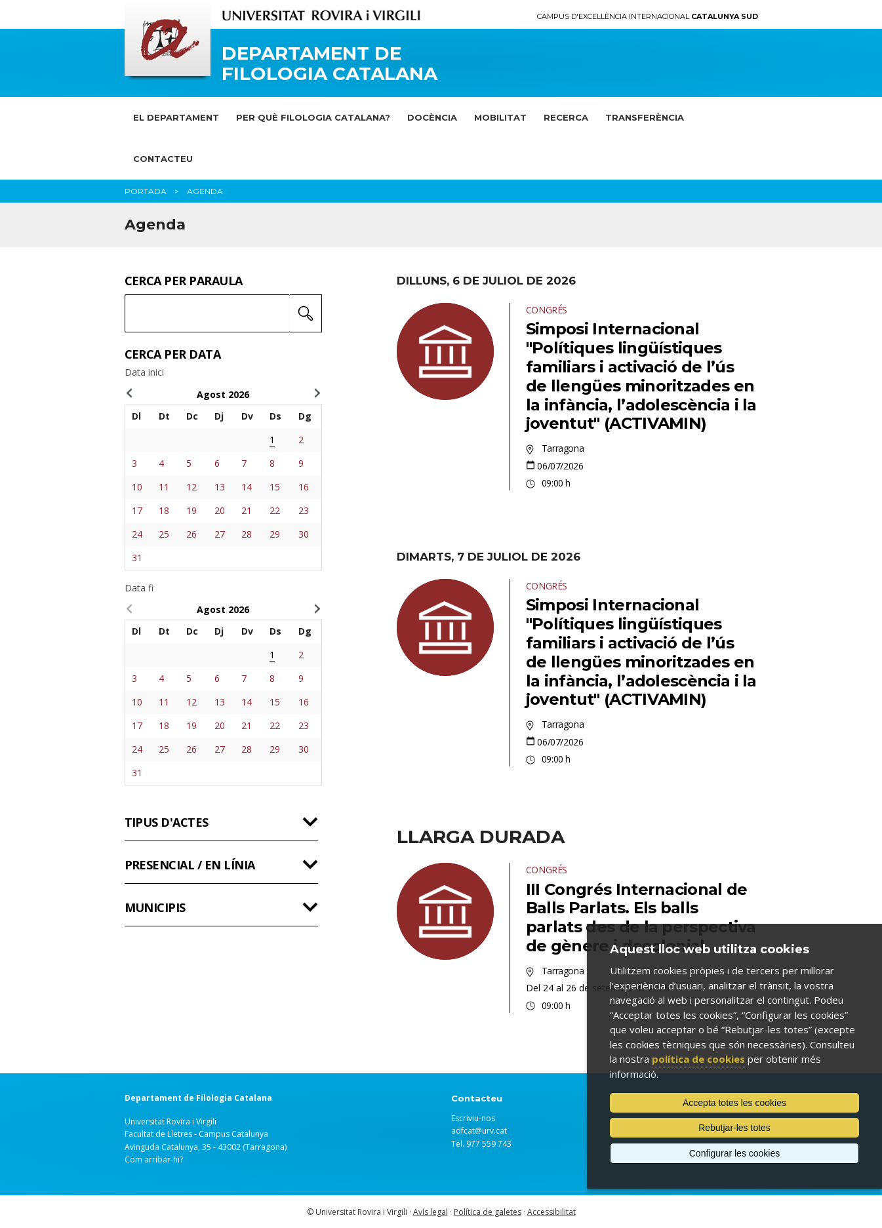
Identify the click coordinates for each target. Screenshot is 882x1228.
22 (275, 510)
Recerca (566, 117)
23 (303, 510)
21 (246, 510)
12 (191, 487)
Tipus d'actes (167, 822)
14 (246, 487)
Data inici (144, 372)
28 (246, 534)
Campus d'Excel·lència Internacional (647, 16)
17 (137, 510)
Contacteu (163, 158)
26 (191, 534)
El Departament (176, 117)
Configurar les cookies (734, 1153)
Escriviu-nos (473, 1118)
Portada (146, 191)
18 (164, 510)
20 (219, 510)
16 (303, 487)
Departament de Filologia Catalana (329, 63)
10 (137, 487)
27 (219, 534)
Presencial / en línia (190, 865)
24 (137, 534)
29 (275, 534)
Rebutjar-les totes (734, 1127)
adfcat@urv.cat (479, 1130)
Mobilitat (500, 117)
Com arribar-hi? (154, 1159)
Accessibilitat (551, 1212)
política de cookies (698, 1058)
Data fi (139, 588)
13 (219, 487)
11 (164, 487)
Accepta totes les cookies (734, 1103)
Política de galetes (487, 1212)
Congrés (546, 310)
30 (303, 534)
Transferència (644, 117)
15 (275, 487)
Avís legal (430, 1212)
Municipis (155, 907)
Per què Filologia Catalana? (313, 117)
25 (164, 534)
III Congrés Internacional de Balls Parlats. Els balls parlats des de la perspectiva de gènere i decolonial (640, 917)
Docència (432, 117)
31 (137, 557)
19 (191, 510)
